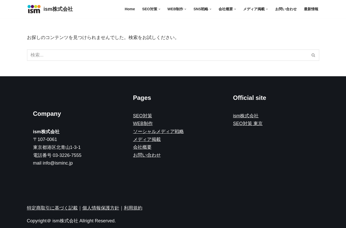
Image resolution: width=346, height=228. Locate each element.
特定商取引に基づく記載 (52, 208)
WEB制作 (143, 123)
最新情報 (311, 9)
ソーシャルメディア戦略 (158, 131)
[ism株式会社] (50, 9)
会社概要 (142, 147)
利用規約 (133, 208)
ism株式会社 (246, 115)
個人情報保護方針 (100, 208)
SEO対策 (142, 115)
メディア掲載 (147, 139)
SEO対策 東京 (248, 123)
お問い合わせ (286, 9)
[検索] (167, 55)
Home (130, 9)
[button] (159, 9)
